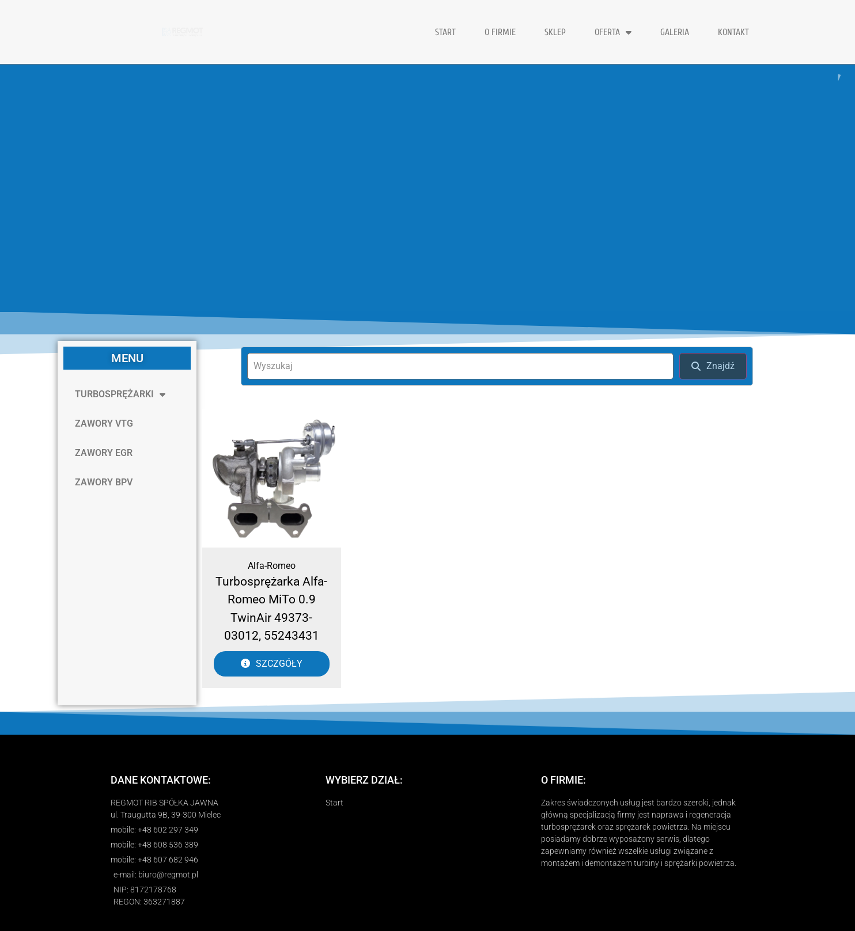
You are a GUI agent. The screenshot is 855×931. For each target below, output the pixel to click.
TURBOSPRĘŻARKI (120, 394)
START (445, 32)
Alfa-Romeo (272, 565)
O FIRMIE (500, 32)
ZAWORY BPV (104, 482)
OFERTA (613, 32)
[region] (427, 188)
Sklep (555, 32)
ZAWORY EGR (104, 452)
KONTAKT (733, 32)
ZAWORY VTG (104, 423)
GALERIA (674, 32)
